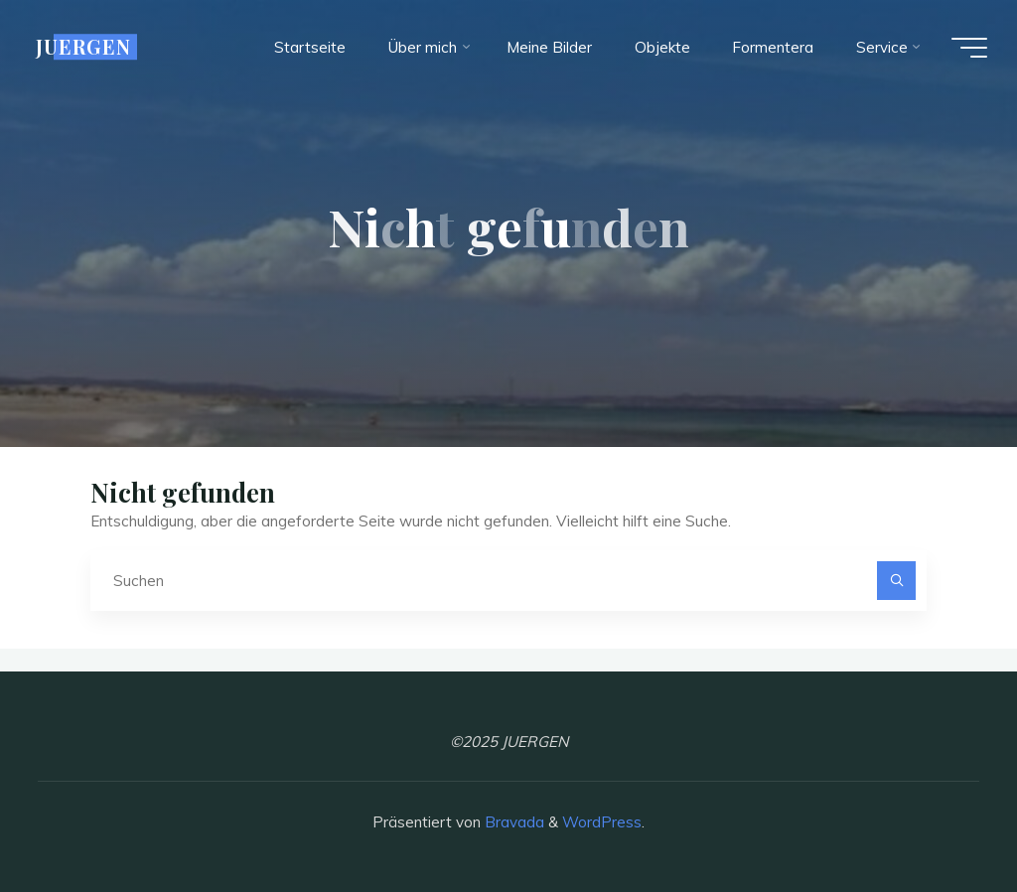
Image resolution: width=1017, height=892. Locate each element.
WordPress (602, 822)
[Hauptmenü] (969, 48)
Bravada (512, 822)
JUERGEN (83, 47)
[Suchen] (897, 581)
